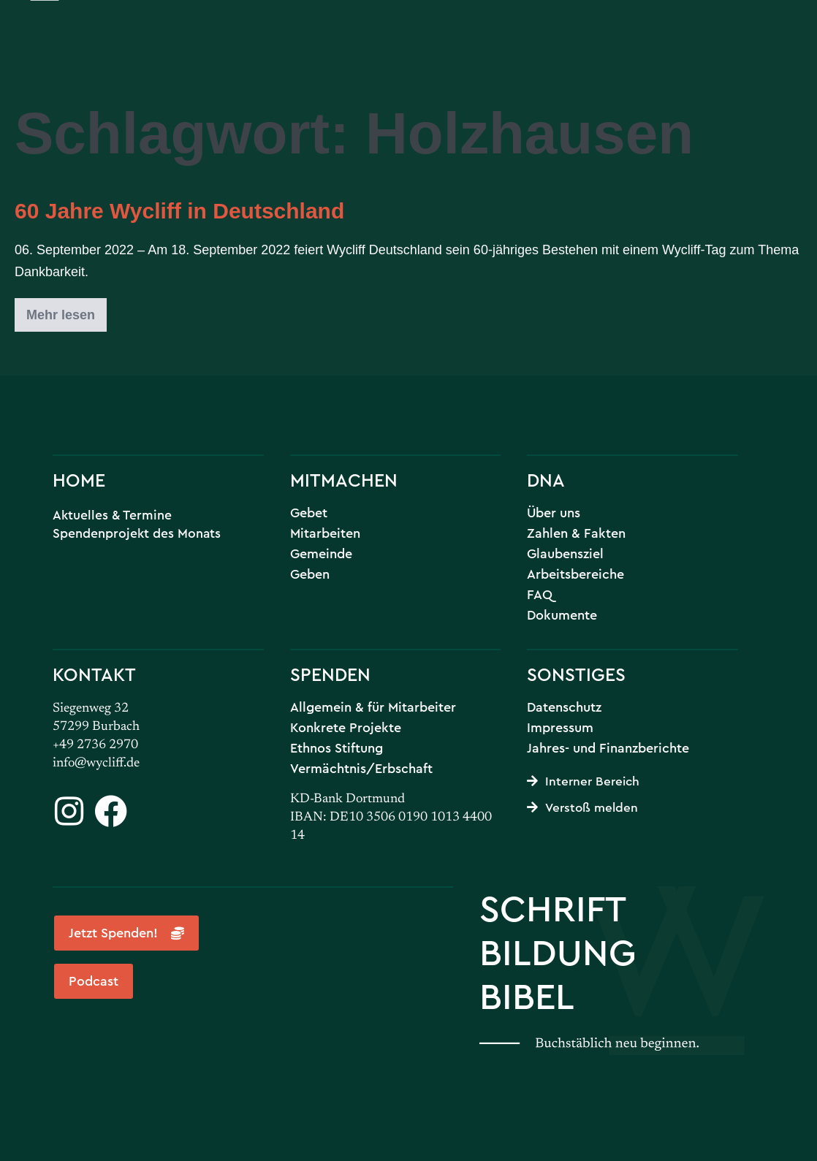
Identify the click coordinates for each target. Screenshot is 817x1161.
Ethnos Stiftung (336, 748)
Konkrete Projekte (345, 727)
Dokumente (562, 615)
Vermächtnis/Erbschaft (361, 768)
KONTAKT (94, 674)
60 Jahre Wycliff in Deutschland (179, 211)
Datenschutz (564, 707)
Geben (310, 574)
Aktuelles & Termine (112, 514)
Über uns (553, 513)
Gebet (308, 513)
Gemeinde (321, 554)
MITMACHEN (344, 479)
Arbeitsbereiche (575, 574)
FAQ (539, 594)
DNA (546, 479)
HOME (79, 479)
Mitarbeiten (325, 533)
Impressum (560, 727)
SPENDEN (330, 674)
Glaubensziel (565, 554)
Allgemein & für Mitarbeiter (373, 707)
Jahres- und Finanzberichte (608, 748)
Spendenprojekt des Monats (137, 533)
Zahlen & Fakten (576, 533)
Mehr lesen (66, 310)
